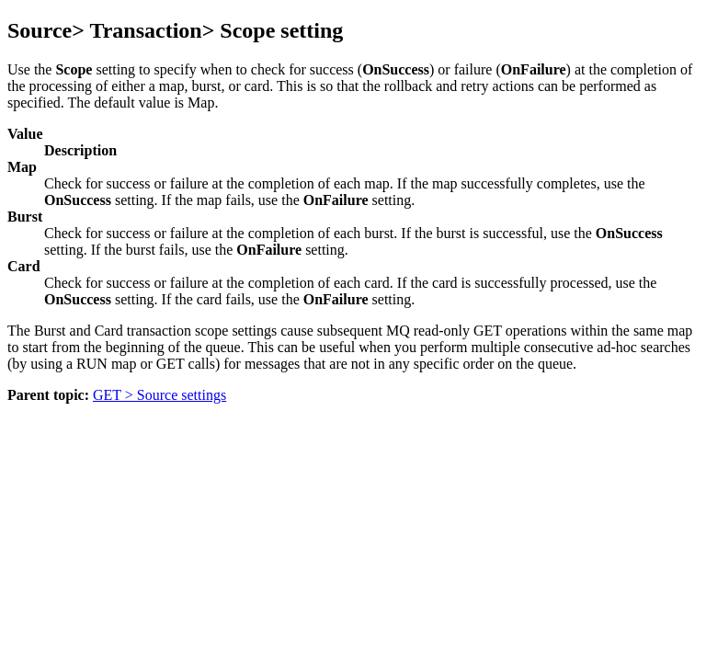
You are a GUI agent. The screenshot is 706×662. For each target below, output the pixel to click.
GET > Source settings (159, 395)
